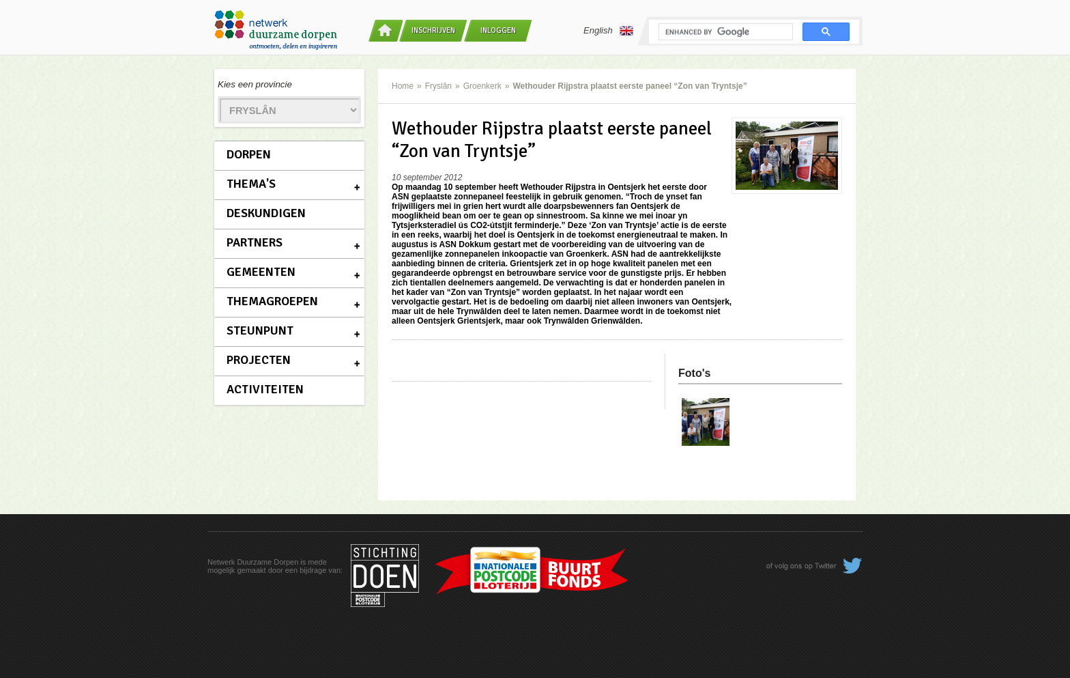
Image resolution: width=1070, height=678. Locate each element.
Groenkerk (482, 86)
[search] (724, 32)
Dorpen (249, 154)
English (608, 30)
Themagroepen (272, 301)
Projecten (259, 359)
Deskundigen (266, 213)
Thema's (251, 183)
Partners (255, 242)
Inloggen (498, 30)
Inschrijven (433, 30)
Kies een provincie (255, 84)
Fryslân (438, 86)
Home (403, 86)
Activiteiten (265, 389)
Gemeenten (261, 271)
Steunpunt (260, 330)
